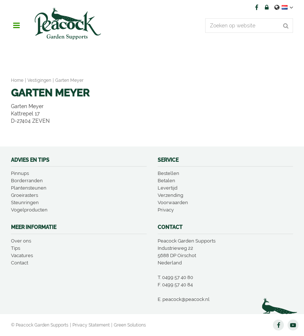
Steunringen (25, 202)
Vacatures (22, 255)
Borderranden (27, 180)
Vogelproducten (29, 210)
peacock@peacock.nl (186, 299)
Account (266, 7)
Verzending (170, 195)
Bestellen (168, 173)
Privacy (166, 210)
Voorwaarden (173, 202)
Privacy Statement (91, 325)
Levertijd (167, 188)
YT (293, 325)
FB (256, 7)
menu (16, 25)
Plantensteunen (28, 188)
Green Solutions (130, 325)
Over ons (21, 241)
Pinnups (20, 173)
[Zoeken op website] (249, 25)
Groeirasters (24, 195)
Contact (19, 263)
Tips (15, 248)
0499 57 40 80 (177, 277)
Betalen (166, 180)
